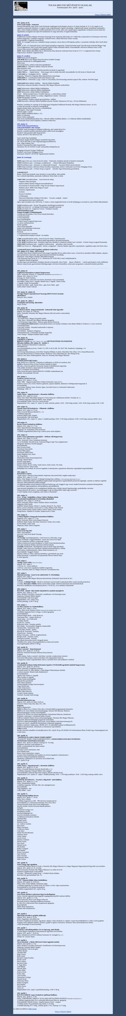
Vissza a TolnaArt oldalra (103, 14)
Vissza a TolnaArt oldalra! (63, 1011)
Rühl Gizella (32, 1009)
